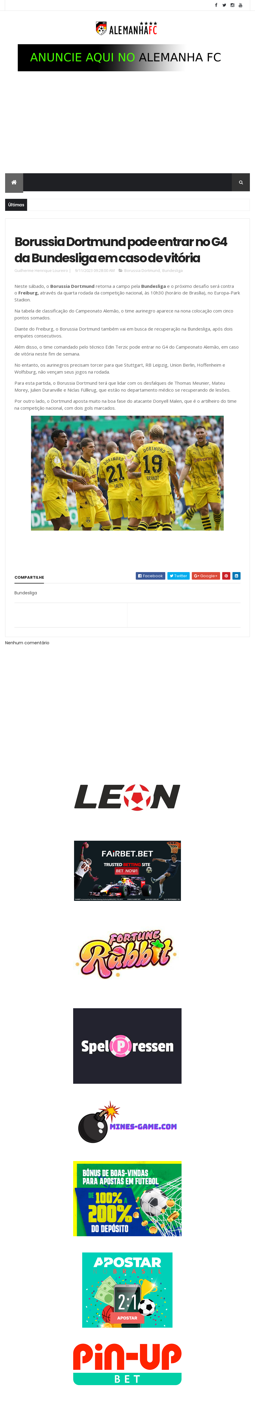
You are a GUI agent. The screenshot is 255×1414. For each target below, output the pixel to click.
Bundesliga (172, 270)
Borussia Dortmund (142, 270)
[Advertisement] (127, 128)
